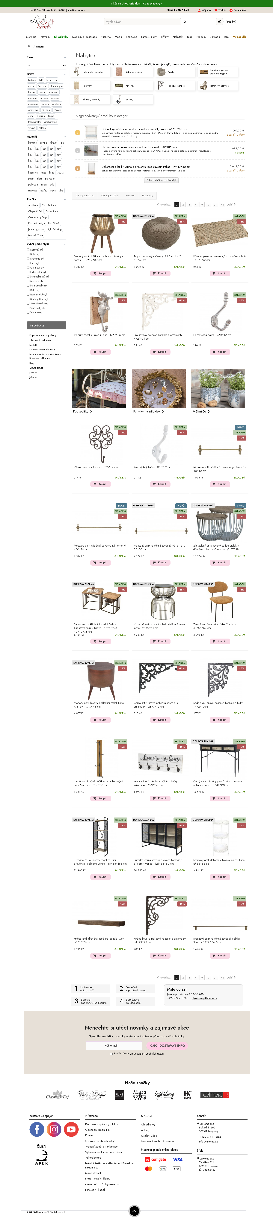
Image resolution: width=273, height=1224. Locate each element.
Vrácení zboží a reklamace (101, 1146)
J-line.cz (33, 372)
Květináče (199, 411)
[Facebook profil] (36, 1129)
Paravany (82, 85)
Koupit (102, 273)
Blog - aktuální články (97, 1179)
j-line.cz (89, 1190)
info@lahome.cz (76, 10)
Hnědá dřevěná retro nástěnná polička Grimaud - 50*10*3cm (139, 147)
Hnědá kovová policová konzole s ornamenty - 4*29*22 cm (160, 940)
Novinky (130, 195)
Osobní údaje (149, 1136)
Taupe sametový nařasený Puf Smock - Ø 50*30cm (157, 258)
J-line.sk (33, 377)
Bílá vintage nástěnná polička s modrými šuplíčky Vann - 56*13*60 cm (144, 129)
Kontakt (33, 344)
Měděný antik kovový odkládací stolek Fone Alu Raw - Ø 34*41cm (99, 705)
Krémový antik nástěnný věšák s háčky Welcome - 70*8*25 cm (155, 783)
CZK (179, 10)
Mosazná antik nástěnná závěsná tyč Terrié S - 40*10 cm (219, 469)
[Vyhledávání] (142, 21)
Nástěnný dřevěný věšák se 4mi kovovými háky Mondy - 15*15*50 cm (98, 783)
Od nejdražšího (109, 195)
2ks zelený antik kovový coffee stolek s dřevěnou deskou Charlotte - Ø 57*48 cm (218, 547)
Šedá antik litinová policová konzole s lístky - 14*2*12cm (218, 705)
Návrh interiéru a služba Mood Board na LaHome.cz (45, 356)
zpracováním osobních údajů (147, 1053)
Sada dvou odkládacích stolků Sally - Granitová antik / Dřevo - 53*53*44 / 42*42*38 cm (97, 628)
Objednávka (240, 10)
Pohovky (124, 85)
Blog (31, 363)
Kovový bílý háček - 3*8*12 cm (152, 467)
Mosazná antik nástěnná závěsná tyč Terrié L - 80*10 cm (160, 547)
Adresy (145, 1130)
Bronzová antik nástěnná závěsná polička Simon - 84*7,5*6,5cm (216, 940)
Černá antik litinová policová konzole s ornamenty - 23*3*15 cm (156, 705)
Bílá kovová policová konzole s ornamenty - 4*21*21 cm (159, 337)
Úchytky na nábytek (146, 411)
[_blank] (71, 1129)
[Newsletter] (114, 1045)
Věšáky (123, 99)
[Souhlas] (111, 1054)
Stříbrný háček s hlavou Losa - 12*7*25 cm (99, 335)
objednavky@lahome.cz (204, 998)
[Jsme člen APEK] (41, 1154)
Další (231, 204)
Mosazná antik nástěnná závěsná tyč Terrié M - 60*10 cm (100, 547)
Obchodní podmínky (40, 340)
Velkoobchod (93, 1158)
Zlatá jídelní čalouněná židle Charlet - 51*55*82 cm (214, 626)
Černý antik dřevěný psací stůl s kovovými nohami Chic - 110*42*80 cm (217, 783)
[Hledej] (184, 22)
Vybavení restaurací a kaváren (103, 1152)
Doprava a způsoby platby (42, 335)
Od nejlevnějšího (85, 195)
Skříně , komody (86, 99)
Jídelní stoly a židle (87, 71)
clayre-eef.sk (111, 1184)
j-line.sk (101, 1190)
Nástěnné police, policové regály (213, 71)
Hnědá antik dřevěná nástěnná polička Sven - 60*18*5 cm (100, 940)
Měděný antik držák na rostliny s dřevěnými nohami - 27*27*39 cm (99, 258)
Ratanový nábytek (214, 85)
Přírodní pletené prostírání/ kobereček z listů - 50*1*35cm (219, 258)
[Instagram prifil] (53, 1129)
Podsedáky (80, 411)
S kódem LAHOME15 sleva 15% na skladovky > (137, 3)
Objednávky (148, 1124)
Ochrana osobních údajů (42, 349)
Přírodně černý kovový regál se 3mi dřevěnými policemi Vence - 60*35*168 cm (100, 862)
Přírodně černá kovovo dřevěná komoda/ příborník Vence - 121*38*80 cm (158, 862)
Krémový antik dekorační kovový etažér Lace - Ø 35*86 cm (219, 862)
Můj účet (206, 10)
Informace (37, 325)
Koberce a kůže (128, 71)
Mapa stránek (93, 1173)
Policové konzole (171, 85)
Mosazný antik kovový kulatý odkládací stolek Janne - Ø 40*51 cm (159, 626)
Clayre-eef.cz (36, 367)
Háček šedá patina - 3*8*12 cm (212, 335)
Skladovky (147, 195)
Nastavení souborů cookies (157, 1141)
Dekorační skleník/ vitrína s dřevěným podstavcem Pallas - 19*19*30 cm (146, 167)
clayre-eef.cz (93, 1184)
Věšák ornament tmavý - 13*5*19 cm (96, 467)
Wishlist (222, 10)
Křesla (165, 71)
